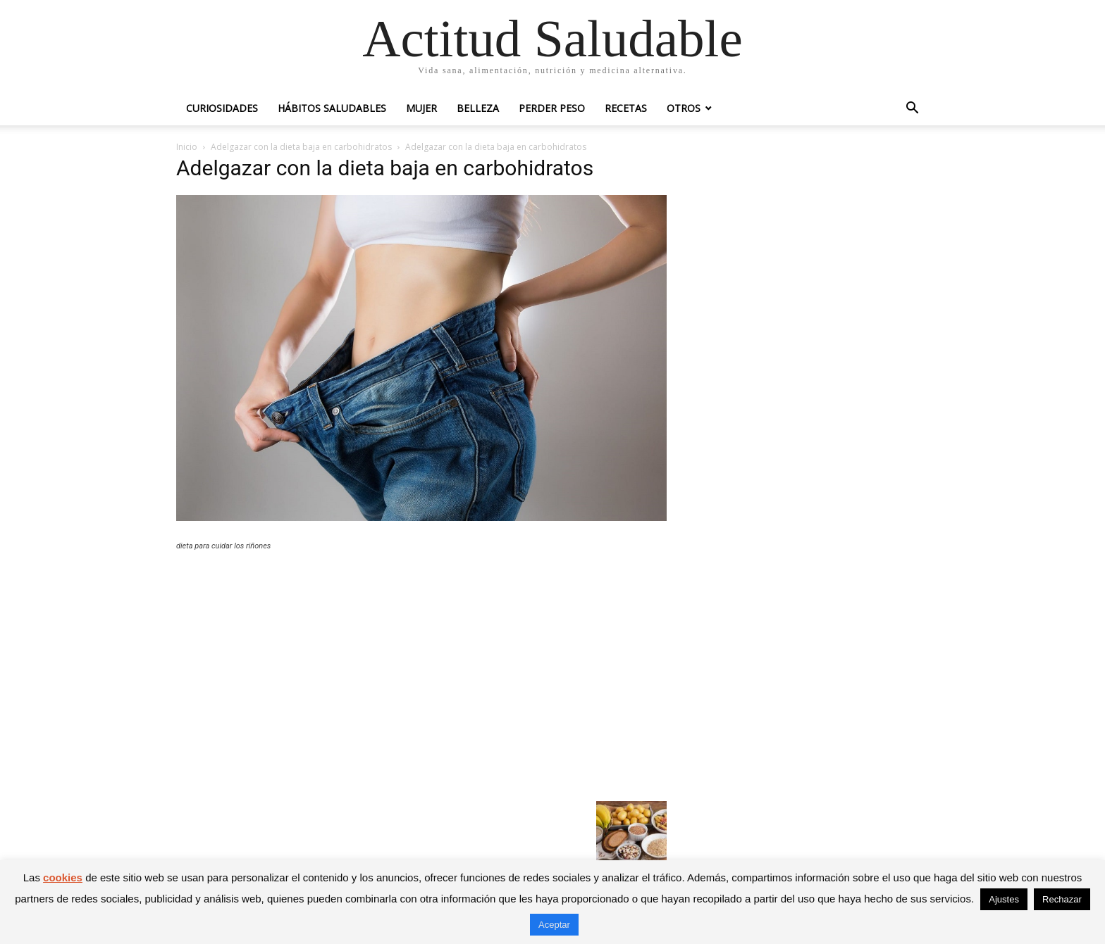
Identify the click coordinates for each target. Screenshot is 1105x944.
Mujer (421, 108)
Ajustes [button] (1004, 899)
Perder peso (552, 108)
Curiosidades (222, 108)
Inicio (186, 147)
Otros (683, 108)
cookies (62, 877)
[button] (912, 109)
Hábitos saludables (332, 108)
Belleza (478, 108)
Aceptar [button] (554, 924)
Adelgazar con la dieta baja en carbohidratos (301, 147)
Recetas (626, 108)
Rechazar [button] (1062, 899)
